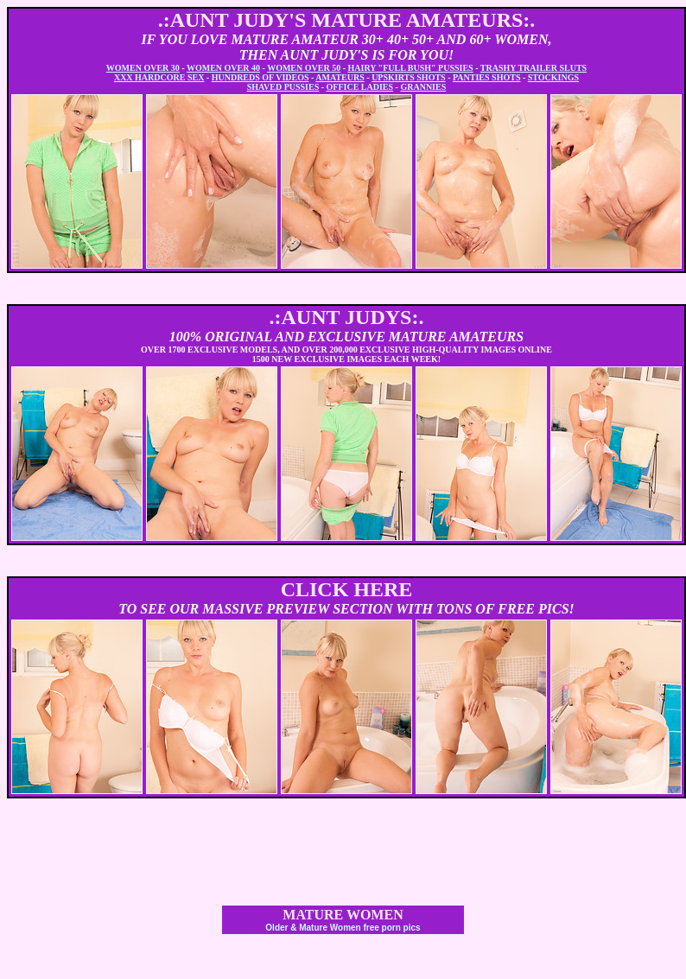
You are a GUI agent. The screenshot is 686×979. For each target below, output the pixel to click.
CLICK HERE (347, 589)
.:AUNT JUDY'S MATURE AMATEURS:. (347, 20)
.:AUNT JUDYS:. (347, 317)
